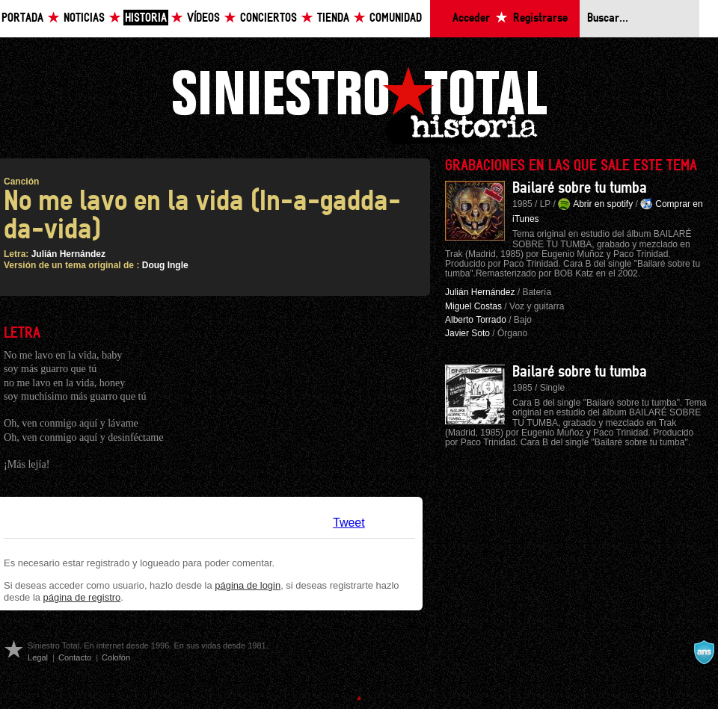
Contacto (74, 657)
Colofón (116, 657)
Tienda (333, 18)
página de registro (82, 597)
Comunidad (395, 18)
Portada (22, 18)
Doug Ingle (165, 265)
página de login (247, 585)
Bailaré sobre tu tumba (579, 188)
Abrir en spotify (603, 204)
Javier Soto (467, 333)
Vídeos (203, 18)
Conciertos (268, 18)
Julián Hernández (68, 254)
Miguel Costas (473, 306)
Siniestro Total (359, 103)
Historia (146, 18)
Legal (38, 657)
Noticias (84, 18)
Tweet (349, 522)
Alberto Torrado (475, 320)
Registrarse (540, 18)
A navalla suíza (703, 652)
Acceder (471, 18)
